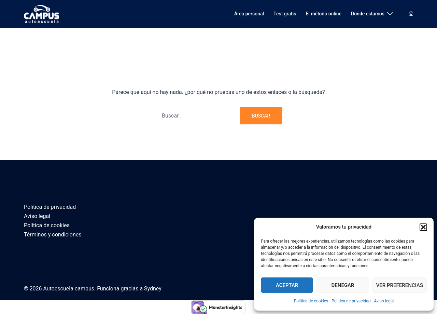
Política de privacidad (351, 301)
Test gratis (284, 13)
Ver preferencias (399, 285)
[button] (423, 227)
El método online (323, 13)
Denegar (343, 285)
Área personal (249, 13)
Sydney (152, 288)
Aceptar (287, 285)
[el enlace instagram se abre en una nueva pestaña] (410, 13)
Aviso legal (384, 301)
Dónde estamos (367, 13)
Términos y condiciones (53, 234)
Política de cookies (311, 301)
